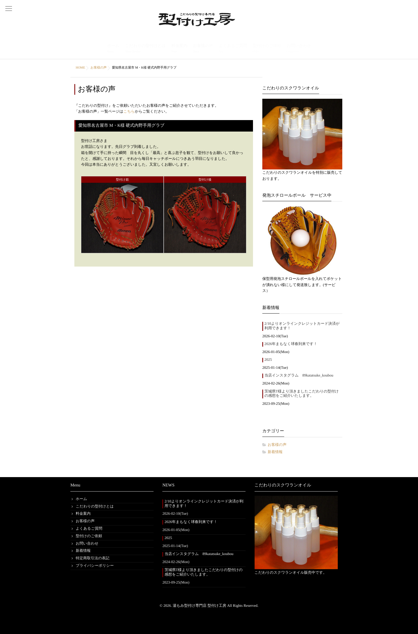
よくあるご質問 (233, 49)
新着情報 (275, 452)
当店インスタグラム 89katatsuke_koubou (298, 376)
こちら (129, 112)
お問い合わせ (299, 49)
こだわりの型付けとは (145, 49)
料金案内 (179, 49)
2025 (268, 360)
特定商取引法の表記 (92, 558)
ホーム (113, 49)
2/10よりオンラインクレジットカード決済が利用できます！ (302, 326)
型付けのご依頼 (267, 49)
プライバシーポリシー (95, 566)
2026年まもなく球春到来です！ (290, 344)
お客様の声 (203, 49)
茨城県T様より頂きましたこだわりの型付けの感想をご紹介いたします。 (301, 394)
